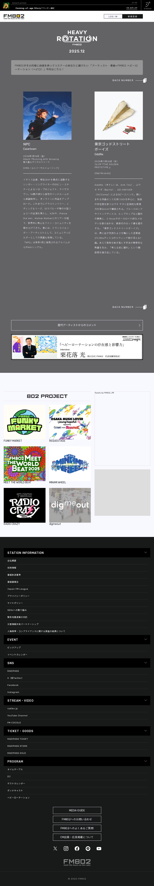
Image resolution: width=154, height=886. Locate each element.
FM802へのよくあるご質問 (77, 828)
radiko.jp (12, 708)
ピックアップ (14, 647)
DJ (9, 776)
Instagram (13, 692)
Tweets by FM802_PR (104, 393)
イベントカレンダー (17, 655)
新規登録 (132, 16)
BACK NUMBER (123, 80)
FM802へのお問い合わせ (77, 819)
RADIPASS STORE (17, 746)
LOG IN (113, 16)
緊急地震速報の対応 (17, 617)
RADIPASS (13, 671)
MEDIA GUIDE (77, 810)
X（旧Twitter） (15, 678)
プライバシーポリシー (18, 596)
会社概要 (11, 561)
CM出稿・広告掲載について (77, 837)
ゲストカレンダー (16, 783)
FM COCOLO (14, 722)
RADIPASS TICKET (17, 739)
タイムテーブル (15, 769)
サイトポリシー (15, 603)
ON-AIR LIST (131, 8)
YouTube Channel (17, 715)
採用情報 (11, 568)
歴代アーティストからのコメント (77, 325)
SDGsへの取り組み (17, 610)
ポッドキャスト (15, 790)
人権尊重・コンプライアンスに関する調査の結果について (36, 631)
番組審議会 (13, 582)
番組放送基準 (14, 575)
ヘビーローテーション (18, 798)
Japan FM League (17, 589)
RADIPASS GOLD (16, 753)
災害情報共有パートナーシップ (23, 624)
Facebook (13, 685)
